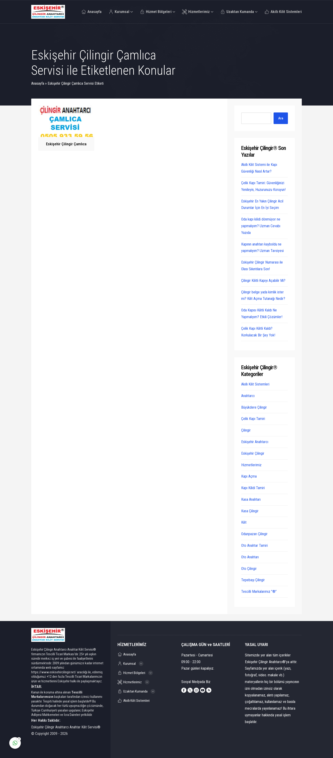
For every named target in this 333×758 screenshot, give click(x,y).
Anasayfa (37, 83)
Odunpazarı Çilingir (254, 534)
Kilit (244, 522)
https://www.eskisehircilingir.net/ (53, 672)
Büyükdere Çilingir (254, 407)
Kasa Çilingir (250, 511)
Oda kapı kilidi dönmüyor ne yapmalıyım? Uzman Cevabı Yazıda (260, 226)
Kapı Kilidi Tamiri (253, 488)
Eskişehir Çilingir (252, 453)
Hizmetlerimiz (251, 465)
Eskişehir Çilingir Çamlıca (66, 144)
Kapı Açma (249, 476)
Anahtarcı (248, 396)
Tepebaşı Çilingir (253, 580)
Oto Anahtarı (250, 557)
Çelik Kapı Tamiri (253, 418)
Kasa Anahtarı (251, 499)
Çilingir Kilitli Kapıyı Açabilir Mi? (263, 280)
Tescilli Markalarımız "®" (259, 591)
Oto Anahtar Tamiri (254, 545)
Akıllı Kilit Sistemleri (255, 384)
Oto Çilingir (249, 568)
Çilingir (246, 430)
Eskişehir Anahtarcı (254, 442)
